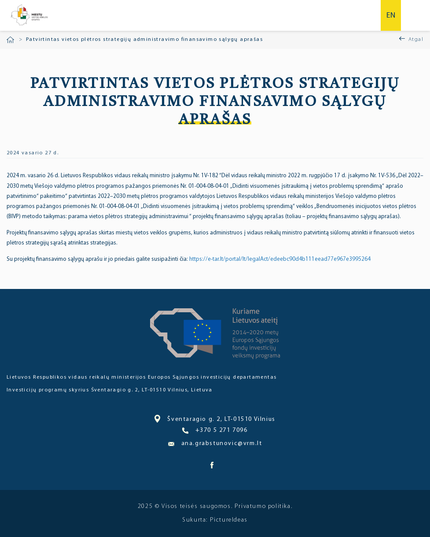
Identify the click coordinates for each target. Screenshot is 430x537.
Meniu (415, 15)
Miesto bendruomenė (29, 15)
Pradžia (10, 40)
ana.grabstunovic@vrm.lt (215, 443)
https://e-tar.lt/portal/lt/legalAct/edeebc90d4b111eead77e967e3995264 (280, 259)
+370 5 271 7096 (214, 431)
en (390, 15)
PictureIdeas (229, 520)
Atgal (415, 39)
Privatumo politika (263, 506)
